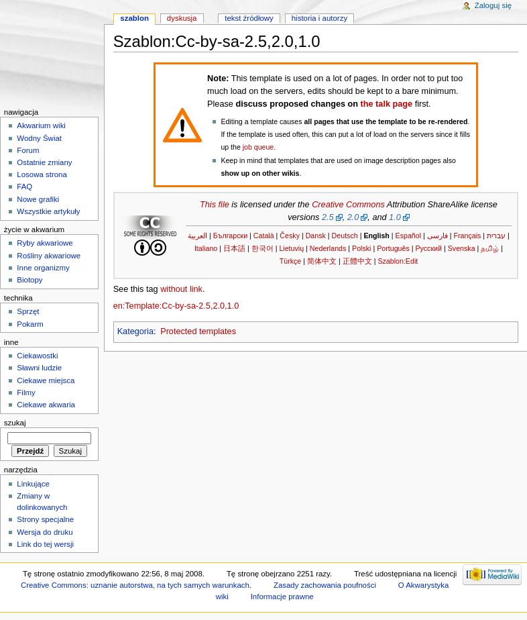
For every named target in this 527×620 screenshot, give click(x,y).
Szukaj (15, 423)
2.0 (353, 217)
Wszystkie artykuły (48, 211)
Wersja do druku (44, 532)
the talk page (387, 104)
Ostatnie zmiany (44, 162)
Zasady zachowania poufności (325, 585)
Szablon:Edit (397, 261)
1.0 (395, 217)
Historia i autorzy (319, 18)
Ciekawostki (37, 356)
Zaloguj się (493, 5)
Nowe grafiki (38, 199)
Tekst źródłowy (249, 18)
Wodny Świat (39, 138)
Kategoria (135, 331)
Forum (28, 150)
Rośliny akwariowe (48, 256)
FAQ (24, 187)
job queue (258, 147)
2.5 (328, 217)
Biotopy (29, 280)
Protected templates (198, 331)
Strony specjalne (45, 519)
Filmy (26, 393)
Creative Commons (348, 204)
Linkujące (33, 484)
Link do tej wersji (45, 544)
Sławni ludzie (39, 368)
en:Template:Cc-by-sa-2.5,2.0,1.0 (176, 306)
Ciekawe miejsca (45, 380)
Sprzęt (28, 311)
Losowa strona (42, 174)
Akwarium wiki (41, 125)
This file (214, 204)
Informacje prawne (282, 596)
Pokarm (30, 324)
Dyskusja (182, 18)
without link (181, 289)
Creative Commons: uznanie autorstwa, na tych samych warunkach (135, 585)
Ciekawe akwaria (46, 405)
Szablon (134, 18)
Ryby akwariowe (44, 243)
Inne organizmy (43, 268)
